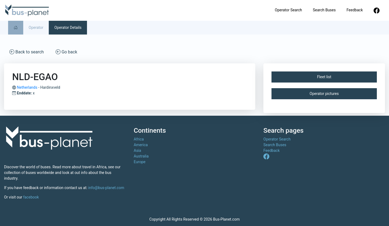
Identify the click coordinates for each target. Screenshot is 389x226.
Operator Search (288, 10)
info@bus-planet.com (106, 188)
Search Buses (324, 10)
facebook (31, 197)
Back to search (26, 51)
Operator (36, 27)
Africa (139, 139)
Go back (66, 51)
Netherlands (27, 87)
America (141, 145)
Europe (139, 162)
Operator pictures (324, 93)
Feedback (355, 10)
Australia (141, 156)
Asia (137, 150)
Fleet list (324, 77)
